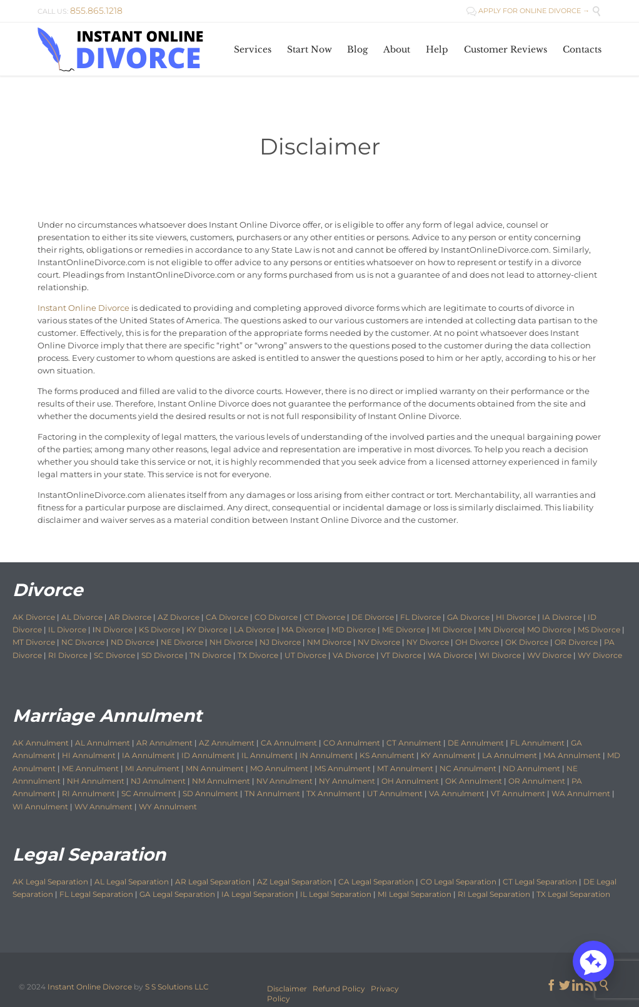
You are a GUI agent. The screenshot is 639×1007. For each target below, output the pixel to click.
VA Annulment (457, 793)
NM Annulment (221, 781)
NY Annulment (347, 781)
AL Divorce (82, 617)
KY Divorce (207, 629)
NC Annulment (468, 768)
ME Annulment (90, 768)
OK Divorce (526, 642)
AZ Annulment (226, 742)
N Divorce (114, 629)
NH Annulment (95, 781)
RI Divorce (68, 655)
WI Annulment (40, 806)
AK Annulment (41, 742)
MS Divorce (599, 629)
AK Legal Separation (50, 881)
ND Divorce (132, 642)
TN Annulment (272, 793)
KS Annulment (387, 755)
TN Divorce (210, 655)
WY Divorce (600, 655)
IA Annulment (148, 755)
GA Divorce (468, 617)
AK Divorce (34, 617)
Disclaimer (287, 988)
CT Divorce (324, 617)
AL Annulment (103, 742)
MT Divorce (34, 642)
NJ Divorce (280, 642)
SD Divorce (162, 655)
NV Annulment (284, 781)
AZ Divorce (178, 617)
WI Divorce (500, 655)
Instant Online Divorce (83, 308)
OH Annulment (410, 781)
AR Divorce (130, 617)
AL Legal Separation (131, 881)
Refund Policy (339, 988)
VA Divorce (354, 655)
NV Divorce (379, 642)
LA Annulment (509, 755)
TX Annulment (333, 793)
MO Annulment (279, 768)
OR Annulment (536, 781)
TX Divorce (258, 655)
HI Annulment (89, 755)
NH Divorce (231, 642)
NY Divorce (427, 642)
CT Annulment (413, 742)
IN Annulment (326, 755)
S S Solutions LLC (177, 986)
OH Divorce (477, 642)
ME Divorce (403, 629)
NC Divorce (82, 642)
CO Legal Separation (458, 881)
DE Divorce (372, 617)
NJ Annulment (158, 781)
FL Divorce (420, 617)
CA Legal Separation (376, 881)
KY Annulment (448, 755)
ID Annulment (208, 755)
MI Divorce (451, 629)
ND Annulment (531, 768)
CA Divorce (227, 617)
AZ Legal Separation (294, 881)
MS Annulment (342, 768)
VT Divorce (401, 655)
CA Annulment (289, 742)
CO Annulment (351, 742)
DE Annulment (476, 742)
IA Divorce (561, 617)
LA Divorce (254, 629)
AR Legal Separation (213, 881)
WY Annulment (168, 806)
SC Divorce (114, 655)
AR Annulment (164, 742)
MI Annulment (152, 768)
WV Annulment (103, 806)
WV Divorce (549, 655)
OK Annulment (473, 781)
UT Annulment (395, 793)
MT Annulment (405, 768)
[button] (593, 961)
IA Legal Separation (257, 894)
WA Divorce (450, 655)
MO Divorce (549, 629)
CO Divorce (276, 617)
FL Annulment (537, 742)
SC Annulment (148, 793)
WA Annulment (580, 793)
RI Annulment (88, 793)
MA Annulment (572, 755)
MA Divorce (303, 629)
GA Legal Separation (177, 894)
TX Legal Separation (573, 894)
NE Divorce (182, 642)
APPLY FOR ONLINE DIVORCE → (528, 10)
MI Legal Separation (414, 894)
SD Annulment (210, 793)
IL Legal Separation (335, 894)
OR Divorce (576, 642)
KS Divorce (159, 629)
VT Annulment (518, 793)
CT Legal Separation (540, 881)
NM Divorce (329, 642)
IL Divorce (67, 629)
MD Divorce (353, 629)
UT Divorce (305, 655)
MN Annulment (215, 768)
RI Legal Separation (494, 894)
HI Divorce (516, 617)
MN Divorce (500, 629)
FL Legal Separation (96, 894)
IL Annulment (267, 755)
